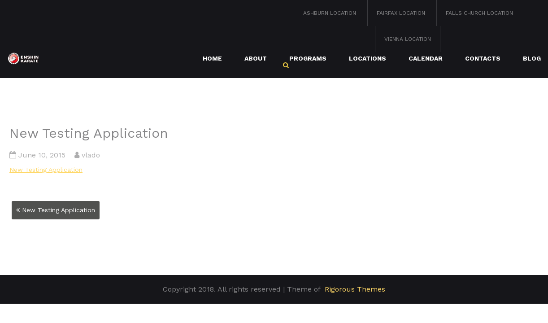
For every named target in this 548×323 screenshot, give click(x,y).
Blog (532, 58)
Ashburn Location (329, 13)
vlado (91, 155)
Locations (367, 58)
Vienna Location (407, 39)
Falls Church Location (479, 13)
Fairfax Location (401, 13)
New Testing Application (46, 169)
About (255, 58)
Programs (307, 58)
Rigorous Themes (355, 289)
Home (212, 58)
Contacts (482, 58)
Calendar (426, 58)
